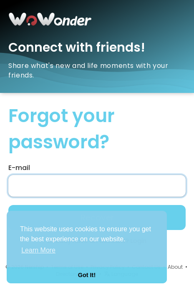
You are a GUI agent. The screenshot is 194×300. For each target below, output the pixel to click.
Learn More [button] (38, 250)
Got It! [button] (87, 275)
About (175, 266)
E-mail (19, 167)
